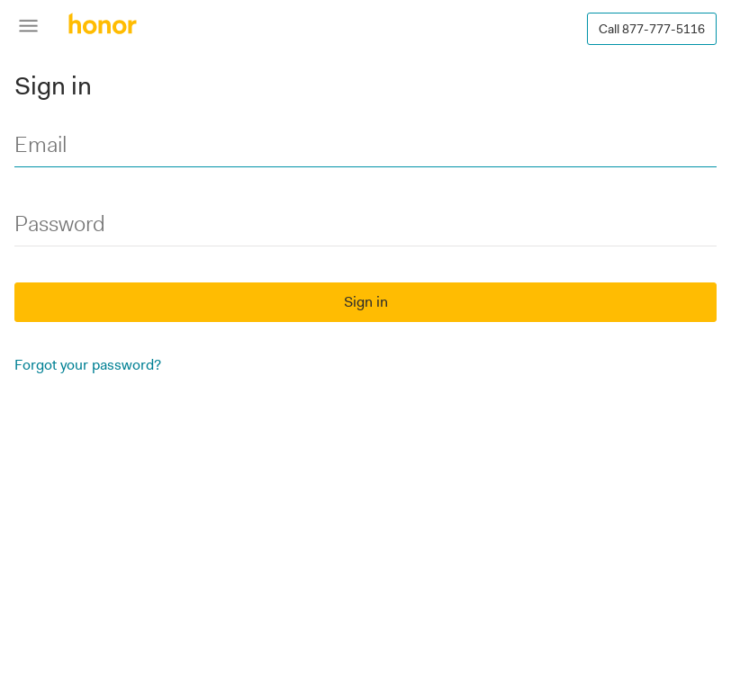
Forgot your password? (87, 364)
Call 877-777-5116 (652, 29)
